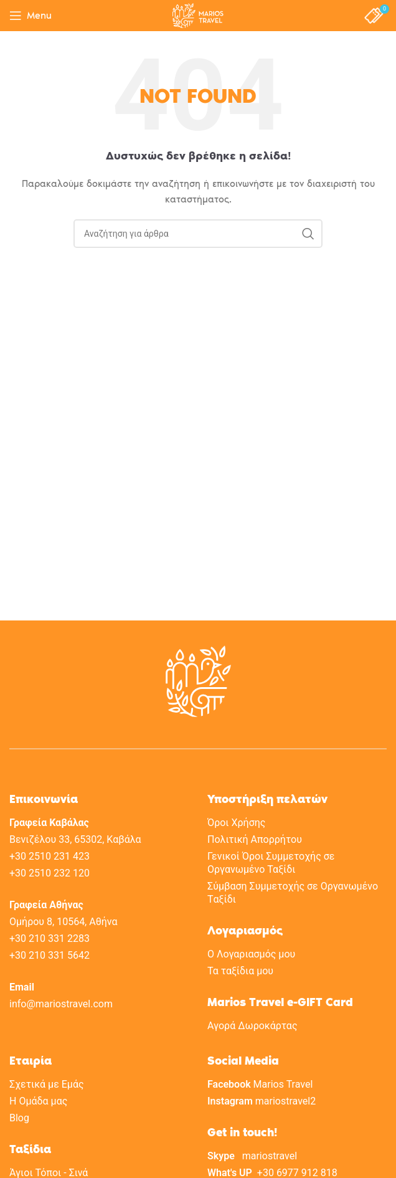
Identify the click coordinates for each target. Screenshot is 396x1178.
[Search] (198, 233)
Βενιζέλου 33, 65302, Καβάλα (75, 839)
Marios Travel (283, 1084)
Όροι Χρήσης (236, 823)
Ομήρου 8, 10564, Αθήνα (63, 922)
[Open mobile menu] (30, 15)
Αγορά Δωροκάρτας (252, 1026)
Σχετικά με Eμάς (46, 1084)
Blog (19, 1118)
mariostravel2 (285, 1101)
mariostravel (269, 1156)
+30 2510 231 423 (49, 856)
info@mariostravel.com (61, 1004)
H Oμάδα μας (38, 1101)
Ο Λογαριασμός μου (251, 954)
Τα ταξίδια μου (240, 971)
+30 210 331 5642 (49, 955)
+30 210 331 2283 (49, 938)
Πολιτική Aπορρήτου (254, 839)
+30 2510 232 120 (49, 873)
